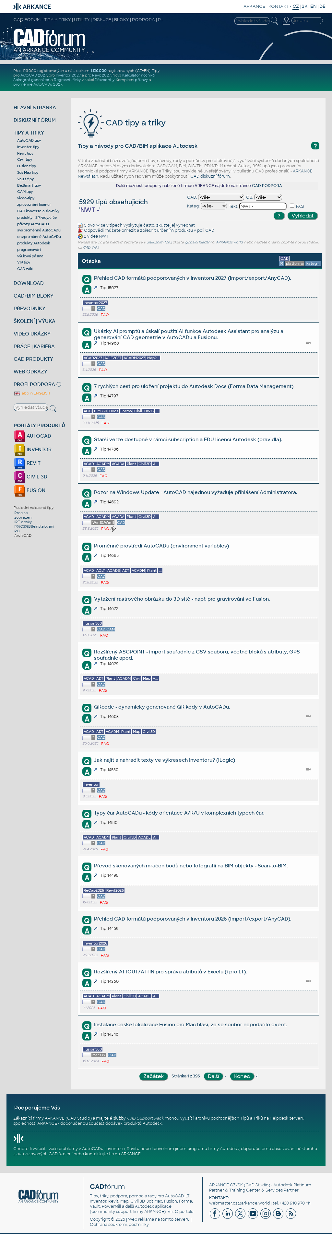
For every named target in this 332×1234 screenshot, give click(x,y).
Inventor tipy (28, 147)
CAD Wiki (90, 247)
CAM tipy (25, 191)
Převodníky (104, 79)
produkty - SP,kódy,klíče (37, 217)
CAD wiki (25, 268)
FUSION (29, 490)
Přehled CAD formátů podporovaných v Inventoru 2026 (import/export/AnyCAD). (192, 919)
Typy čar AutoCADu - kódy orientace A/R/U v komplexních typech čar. (179, 813)
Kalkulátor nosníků (138, 75)
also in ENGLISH (32, 393)
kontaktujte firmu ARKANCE (113, 1154)
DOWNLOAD (29, 283)
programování (29, 249)
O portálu (184, 1211)
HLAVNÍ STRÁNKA (35, 107)
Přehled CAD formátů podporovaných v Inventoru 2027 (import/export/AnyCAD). (192, 278)
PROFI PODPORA (34, 384)
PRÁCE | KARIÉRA (34, 346)
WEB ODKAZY (30, 372)
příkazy (141, 79)
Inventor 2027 (68, 75)
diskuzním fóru (159, 242)
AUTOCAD (32, 436)
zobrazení (23, 517)
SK (304, 6)
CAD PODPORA (267, 185)
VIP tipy (23, 262)
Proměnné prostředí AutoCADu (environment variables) (161, 546)
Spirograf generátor (31, 79)
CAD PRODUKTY (33, 359)
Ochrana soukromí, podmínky (119, 1224)
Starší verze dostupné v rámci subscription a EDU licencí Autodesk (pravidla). (188, 439)
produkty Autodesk (33, 243)
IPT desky (23, 522)
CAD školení (61, 1154)
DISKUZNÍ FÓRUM (35, 120)
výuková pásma (30, 256)
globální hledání (198, 242)
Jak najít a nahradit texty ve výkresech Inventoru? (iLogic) (164, 760)
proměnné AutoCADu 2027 (37, 84)
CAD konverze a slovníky (38, 211)
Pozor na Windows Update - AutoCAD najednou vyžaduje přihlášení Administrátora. (195, 492)
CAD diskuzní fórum (210, 176)
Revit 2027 (101, 75)
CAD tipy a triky (122, 123)
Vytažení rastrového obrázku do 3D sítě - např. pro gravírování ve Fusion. (182, 599)
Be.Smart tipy (29, 185)
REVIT (27, 463)
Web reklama (141, 1219)
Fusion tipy (26, 166)
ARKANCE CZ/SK (226, 1185)
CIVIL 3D (30, 477)
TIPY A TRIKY (29, 133)
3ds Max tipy (27, 172)
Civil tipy (24, 159)
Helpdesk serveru (287, 1118)
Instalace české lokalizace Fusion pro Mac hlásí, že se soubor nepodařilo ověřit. (190, 1024)
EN (313, 6)
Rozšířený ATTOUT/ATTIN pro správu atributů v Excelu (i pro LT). (170, 972)
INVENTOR (33, 449)
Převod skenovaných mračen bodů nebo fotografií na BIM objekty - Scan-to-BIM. (191, 866)
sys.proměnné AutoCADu (39, 230)
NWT (104, 236)
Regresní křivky (67, 79)
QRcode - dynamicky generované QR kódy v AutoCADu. (162, 707)
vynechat (185, 225)
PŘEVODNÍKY (29, 308)
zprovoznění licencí (33, 204)
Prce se (21, 513)
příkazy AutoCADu (33, 224)
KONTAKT (278, 6)
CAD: (192, 197)
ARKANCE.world (229, 242)
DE (322, 6)
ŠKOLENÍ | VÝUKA (34, 321)
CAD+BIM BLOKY (33, 296)
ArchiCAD (22, 535)
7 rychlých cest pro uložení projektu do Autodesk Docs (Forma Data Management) (193, 386)
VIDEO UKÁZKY (32, 334)
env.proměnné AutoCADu (39, 236)
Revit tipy (25, 153)
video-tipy (25, 198)
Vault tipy (25, 179)
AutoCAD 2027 (33, 75)
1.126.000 (98, 70)
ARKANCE (254, 6)
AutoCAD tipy (29, 140)
